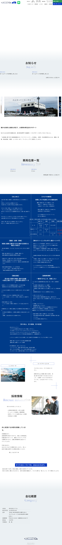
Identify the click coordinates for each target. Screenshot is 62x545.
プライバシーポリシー (31, 543)
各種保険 (36, 4)
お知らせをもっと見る (52, 77)
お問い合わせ (57, 3)
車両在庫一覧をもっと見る (51, 175)
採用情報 (50, 4)
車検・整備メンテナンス (38, 1)
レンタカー (41, 4)
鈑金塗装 (43, 1)
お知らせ (28, 1)
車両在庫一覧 (33, 1)
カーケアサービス (43, 363)
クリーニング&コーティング (49, 1)
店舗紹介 (46, 4)
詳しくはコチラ (14, 452)
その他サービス (30, 4)
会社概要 (56, 1)
